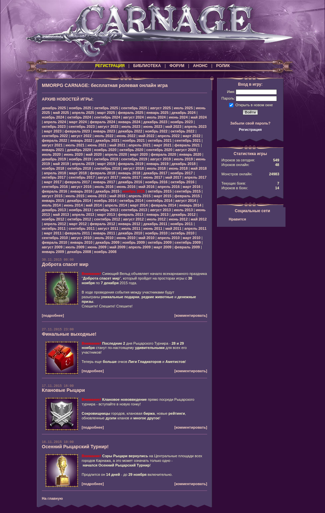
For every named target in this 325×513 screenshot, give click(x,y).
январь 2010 (81, 242)
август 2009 (52, 247)
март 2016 (192, 187)
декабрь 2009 (107, 242)
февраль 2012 (102, 224)
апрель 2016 (168, 187)
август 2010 (81, 238)
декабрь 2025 (54, 108)
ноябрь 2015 (133, 191)
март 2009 (163, 247)
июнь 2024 (178, 117)
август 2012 (133, 219)
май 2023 (173, 126)
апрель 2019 (83, 164)
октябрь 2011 (54, 228)
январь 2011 (104, 233)
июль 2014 (51, 205)
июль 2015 (74, 196)
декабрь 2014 (79, 201)
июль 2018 (156, 168)
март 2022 (192, 136)
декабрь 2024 (184, 113)
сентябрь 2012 (107, 219)
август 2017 (108, 177)
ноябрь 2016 (156, 182)
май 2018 (198, 168)
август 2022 (81, 136)
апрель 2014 (116, 205)
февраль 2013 (130, 214)
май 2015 (117, 196)
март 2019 (106, 164)
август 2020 (185, 150)
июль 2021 (74, 145)
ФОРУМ (176, 65)
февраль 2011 (77, 233)
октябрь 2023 (54, 126)
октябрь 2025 (106, 108)
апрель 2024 (55, 122)
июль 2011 (131, 228)
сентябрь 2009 (188, 242)
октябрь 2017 (54, 177)
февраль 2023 (77, 131)
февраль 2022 (54, 140)
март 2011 (53, 233)
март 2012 (78, 224)
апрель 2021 (139, 145)
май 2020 (94, 154)
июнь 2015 (96, 196)
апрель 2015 (139, 196)
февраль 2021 (187, 145)
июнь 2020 (73, 154)
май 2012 (198, 219)
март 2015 (163, 196)
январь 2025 (157, 113)
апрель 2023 (195, 126)
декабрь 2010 (130, 233)
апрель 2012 (55, 224)
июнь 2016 (126, 187)
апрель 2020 (116, 154)
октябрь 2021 (160, 140)
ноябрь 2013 (80, 210)
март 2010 (192, 238)
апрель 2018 (55, 173)
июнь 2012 (178, 219)
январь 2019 (157, 164)
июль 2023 (131, 126)
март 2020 (139, 154)
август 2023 (108, 126)
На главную (52, 498)
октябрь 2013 (106, 210)
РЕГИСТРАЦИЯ (110, 65)
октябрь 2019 (106, 159)
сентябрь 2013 (134, 210)
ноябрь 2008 (105, 252)
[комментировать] (190, 315)
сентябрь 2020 (159, 150)
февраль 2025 (130, 113)
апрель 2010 (168, 238)
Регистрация (250, 129)
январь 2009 (53, 252)
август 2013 (160, 210)
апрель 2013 (83, 214)
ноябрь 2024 (53, 117)
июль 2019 (183, 159)
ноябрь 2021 (133, 140)
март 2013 (106, 214)
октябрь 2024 (79, 117)
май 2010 (146, 238)
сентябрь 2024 (107, 117)
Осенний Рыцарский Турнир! (75, 446)
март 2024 (78, 122)
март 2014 (139, 205)
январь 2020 (190, 154)
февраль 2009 (187, 247)
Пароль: (228, 98)
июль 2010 (104, 238)
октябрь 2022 (183, 131)
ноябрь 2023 (181, 122)
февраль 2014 (163, 205)
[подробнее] (53, 315)
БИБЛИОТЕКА (147, 65)
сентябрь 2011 (82, 228)
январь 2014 (190, 205)
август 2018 (133, 168)
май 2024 (198, 117)
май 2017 (173, 177)
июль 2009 (74, 247)
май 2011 (173, 228)
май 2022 (146, 136)
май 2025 (61, 113)
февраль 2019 (130, 164)
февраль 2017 (77, 182)
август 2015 (52, 196)
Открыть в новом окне (254, 105)
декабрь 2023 (155, 122)
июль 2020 (51, 154)
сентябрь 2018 (107, 168)
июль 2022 (104, 136)
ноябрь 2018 (53, 168)
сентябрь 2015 (188, 191)
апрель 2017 (195, 177)
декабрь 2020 (79, 150)
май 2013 (61, 214)
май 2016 (146, 187)
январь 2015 (53, 201)
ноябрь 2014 (105, 201)
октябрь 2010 (183, 233)
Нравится (237, 219)
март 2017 (53, 182)
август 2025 (160, 108)
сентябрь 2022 (55, 136)
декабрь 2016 (130, 182)
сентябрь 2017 (82, 177)
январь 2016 (81, 191)
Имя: (231, 92)
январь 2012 (129, 224)
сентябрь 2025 (134, 108)
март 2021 (163, 145)
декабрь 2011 (155, 224)
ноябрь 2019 (80, 159)
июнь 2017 (152, 177)
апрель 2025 (83, 113)
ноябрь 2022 (156, 131)
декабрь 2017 (155, 173)
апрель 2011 (195, 228)
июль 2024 (156, 117)
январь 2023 (104, 131)
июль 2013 (183, 210)
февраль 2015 (187, 196)
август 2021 (52, 145)
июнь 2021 (96, 145)
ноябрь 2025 (80, 108)
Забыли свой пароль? (250, 123)
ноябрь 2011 (181, 224)
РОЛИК (223, 65)
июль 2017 (131, 177)
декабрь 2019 (54, 159)
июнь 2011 (152, 228)
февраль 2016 (54, 191)
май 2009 (117, 247)
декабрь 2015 (107, 191)
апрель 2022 (168, 136)
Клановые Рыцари (63, 390)
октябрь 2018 (79, 168)
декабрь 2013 (54, 210)
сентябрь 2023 (82, 126)
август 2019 (160, 159)
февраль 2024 (102, 122)
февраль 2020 (163, 154)
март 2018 (78, 173)
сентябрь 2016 (55, 187)
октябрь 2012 (79, 219)
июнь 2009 (96, 247)
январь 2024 (129, 122)
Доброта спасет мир (65, 264)
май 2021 (117, 145)
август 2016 (81, 187)
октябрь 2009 (160, 242)
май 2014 (94, 205)
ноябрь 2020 (105, 150)
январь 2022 (81, 140)
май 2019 (61, 164)
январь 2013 (157, 214)
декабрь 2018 (184, 164)
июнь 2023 (152, 126)
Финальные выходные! (69, 334)
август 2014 (185, 201)
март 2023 (53, 131)
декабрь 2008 (79, 252)
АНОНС (200, 65)
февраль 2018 (102, 173)
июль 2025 (183, 108)
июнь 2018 (178, 168)
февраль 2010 (54, 242)
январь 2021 (53, 150)
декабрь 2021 (107, 140)
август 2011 (108, 228)
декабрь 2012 (184, 214)
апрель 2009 (139, 247)
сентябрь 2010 (55, 238)
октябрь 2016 (183, 182)
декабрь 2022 (130, 131)
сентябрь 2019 (134, 159)
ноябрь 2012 (53, 219)
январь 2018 (129, 173)
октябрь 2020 (131, 150)
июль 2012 (156, 219)
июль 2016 (104, 187)
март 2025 (106, 113)
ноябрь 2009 (133, 242)
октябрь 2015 (160, 191)
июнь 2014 (73, 205)
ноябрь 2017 (181, 173)
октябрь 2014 (131, 201)
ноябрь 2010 (156, 233)
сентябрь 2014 (159, 201)
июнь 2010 (126, 238)
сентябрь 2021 (188, 140)
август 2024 (133, 117)
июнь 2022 (126, 136)
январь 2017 (104, 182)
